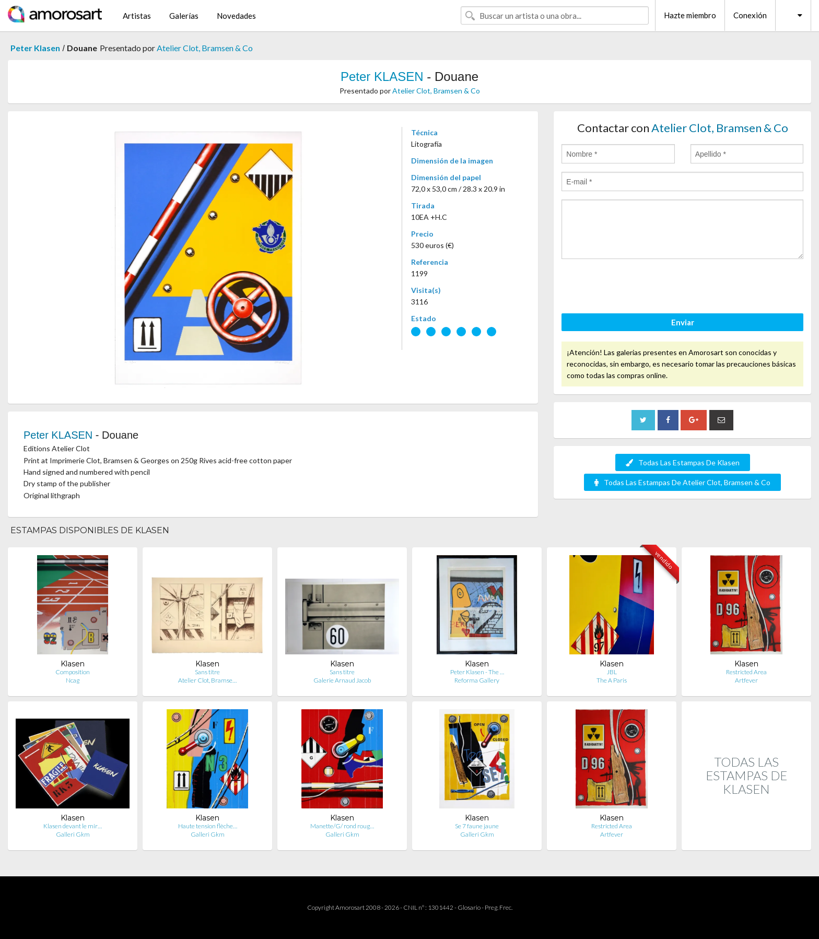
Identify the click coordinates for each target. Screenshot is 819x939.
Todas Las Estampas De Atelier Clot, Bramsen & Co (682, 482)
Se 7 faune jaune (477, 826)
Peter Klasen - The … (477, 672)
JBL (612, 672)
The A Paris (611, 680)
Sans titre (207, 672)
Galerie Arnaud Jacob (342, 680)
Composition (72, 672)
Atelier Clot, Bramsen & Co (205, 48)
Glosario (469, 907)
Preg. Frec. (498, 907)
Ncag (72, 680)
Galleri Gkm (73, 834)
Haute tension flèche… (207, 826)
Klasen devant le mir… (72, 826)
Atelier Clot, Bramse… (207, 680)
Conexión (750, 15)
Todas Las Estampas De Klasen (683, 462)
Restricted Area (746, 672)
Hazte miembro (690, 15)
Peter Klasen (35, 48)
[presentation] (640, 287)
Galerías (183, 15)
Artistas (137, 15)
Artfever (746, 680)
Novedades (236, 15)
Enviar (682, 322)
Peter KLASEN (382, 76)
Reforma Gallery (476, 680)
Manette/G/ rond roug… (342, 826)
